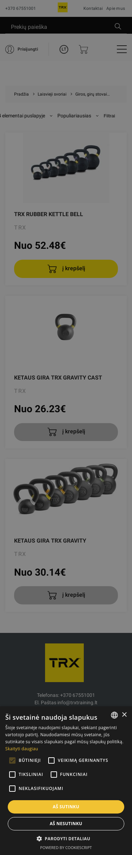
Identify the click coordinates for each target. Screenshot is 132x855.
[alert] (66, 427)
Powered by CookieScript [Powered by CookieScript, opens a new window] (66, 847)
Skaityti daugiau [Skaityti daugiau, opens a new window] (21, 749)
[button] (66, 838)
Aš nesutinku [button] (66, 824)
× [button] (124, 715)
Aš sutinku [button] (66, 807)
